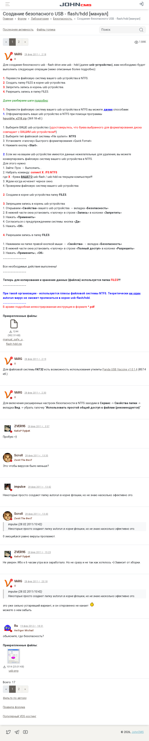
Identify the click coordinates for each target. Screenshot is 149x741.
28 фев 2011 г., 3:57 (38, 426)
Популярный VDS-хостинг (19, 716)
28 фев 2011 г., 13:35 (36, 455)
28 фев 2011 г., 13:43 (36, 514)
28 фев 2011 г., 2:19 (35, 359)
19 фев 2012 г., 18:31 (31, 626)
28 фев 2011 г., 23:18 (36, 581)
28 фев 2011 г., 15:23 (39, 552)
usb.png (13, 671)
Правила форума (14, 707)
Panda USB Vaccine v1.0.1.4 (119, 369)
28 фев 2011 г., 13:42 (39, 487)
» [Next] (25, 42)
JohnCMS (138, 732)
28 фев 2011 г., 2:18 (35, 54)
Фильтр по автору (15, 698)
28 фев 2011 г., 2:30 (35, 392)
